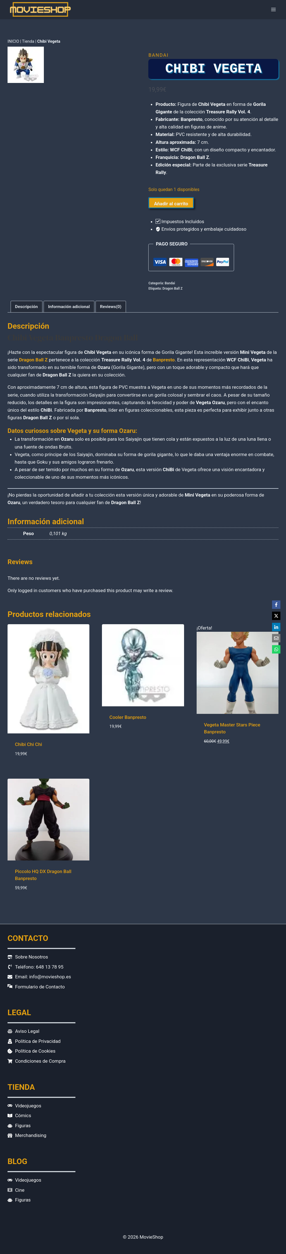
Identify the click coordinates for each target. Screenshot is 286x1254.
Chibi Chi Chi (28, 744)
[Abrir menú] (273, 9)
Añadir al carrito (171, 203)
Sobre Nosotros (31, 957)
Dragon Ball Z (173, 288)
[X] (276, 616)
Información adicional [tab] (69, 306)
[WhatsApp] (276, 649)
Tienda (28, 41)
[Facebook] (276, 604)
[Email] (276, 638)
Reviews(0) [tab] (110, 306)
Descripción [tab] (26, 306)
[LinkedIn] (276, 627)
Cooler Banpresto (127, 717)
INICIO (13, 41)
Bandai (158, 55)
